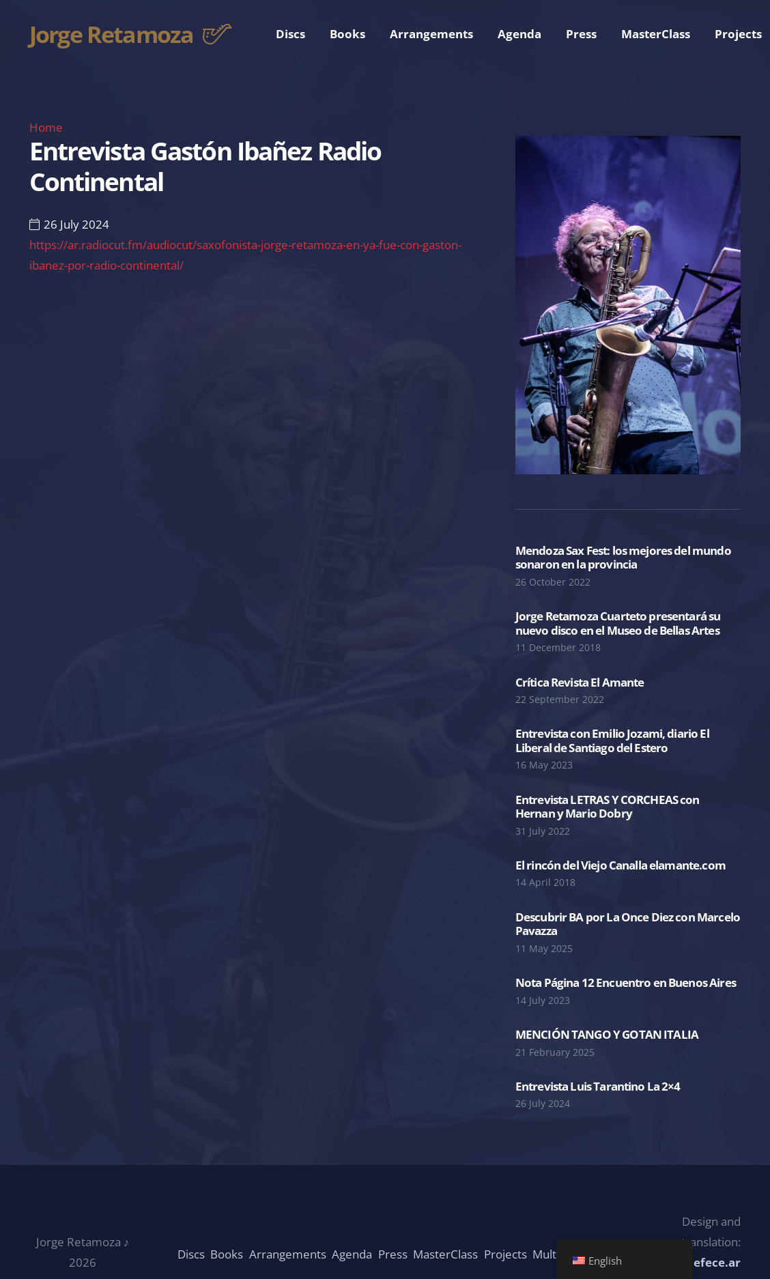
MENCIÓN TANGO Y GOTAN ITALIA (606, 1034)
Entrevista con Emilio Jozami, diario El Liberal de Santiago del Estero (612, 740)
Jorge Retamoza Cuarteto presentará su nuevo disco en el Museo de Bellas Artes (618, 622)
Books (226, 1254)
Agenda (352, 1254)
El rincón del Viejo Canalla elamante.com (620, 865)
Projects (505, 1254)
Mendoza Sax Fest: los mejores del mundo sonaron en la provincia (623, 557)
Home (46, 127)
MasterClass (445, 1254)
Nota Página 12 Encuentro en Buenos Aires (625, 982)
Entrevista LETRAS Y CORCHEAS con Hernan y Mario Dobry (607, 806)
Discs (191, 1254)
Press (393, 1254)
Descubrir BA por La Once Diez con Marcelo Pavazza (627, 923)
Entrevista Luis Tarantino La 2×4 (598, 1086)
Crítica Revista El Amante (579, 682)
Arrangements (287, 1254)
